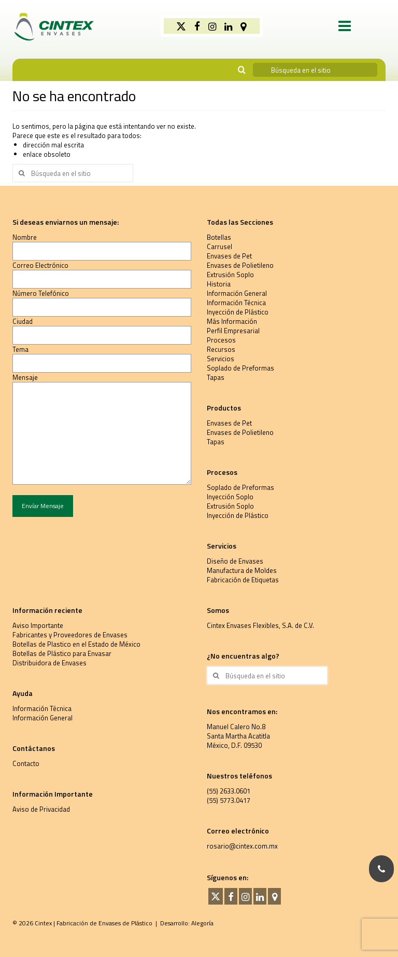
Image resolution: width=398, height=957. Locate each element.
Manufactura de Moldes (242, 570)
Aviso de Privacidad (41, 809)
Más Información (232, 321)
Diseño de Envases (235, 561)
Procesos (221, 340)
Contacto (25, 763)
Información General (237, 293)
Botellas (219, 237)
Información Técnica (236, 302)
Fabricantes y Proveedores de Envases (69, 635)
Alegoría (202, 923)
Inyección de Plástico (237, 312)
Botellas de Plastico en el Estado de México (76, 644)
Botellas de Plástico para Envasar (61, 653)
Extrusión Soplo (230, 274)
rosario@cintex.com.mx (242, 846)
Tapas (215, 377)
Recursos (221, 349)
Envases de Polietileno (240, 265)
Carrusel (219, 246)
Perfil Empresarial (233, 330)
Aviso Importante (37, 625)
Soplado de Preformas (240, 368)
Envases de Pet (229, 256)
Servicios (220, 358)
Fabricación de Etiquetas (243, 580)
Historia (219, 284)
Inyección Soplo (230, 496)
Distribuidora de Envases (49, 663)
